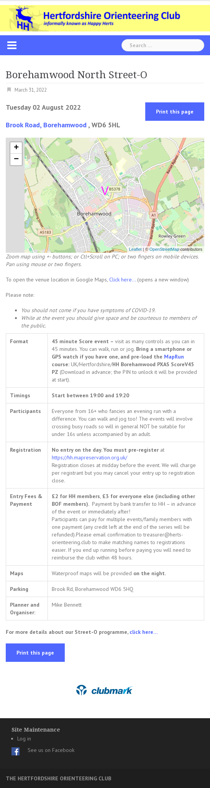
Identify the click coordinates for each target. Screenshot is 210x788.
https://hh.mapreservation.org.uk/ (89, 457)
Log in (24, 738)
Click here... (123, 279)
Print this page (175, 111)
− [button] (16, 159)
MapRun (174, 356)
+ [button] (16, 148)
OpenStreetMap (164, 249)
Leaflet (135, 249)
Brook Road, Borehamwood (46, 124)
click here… (144, 631)
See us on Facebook (51, 750)
